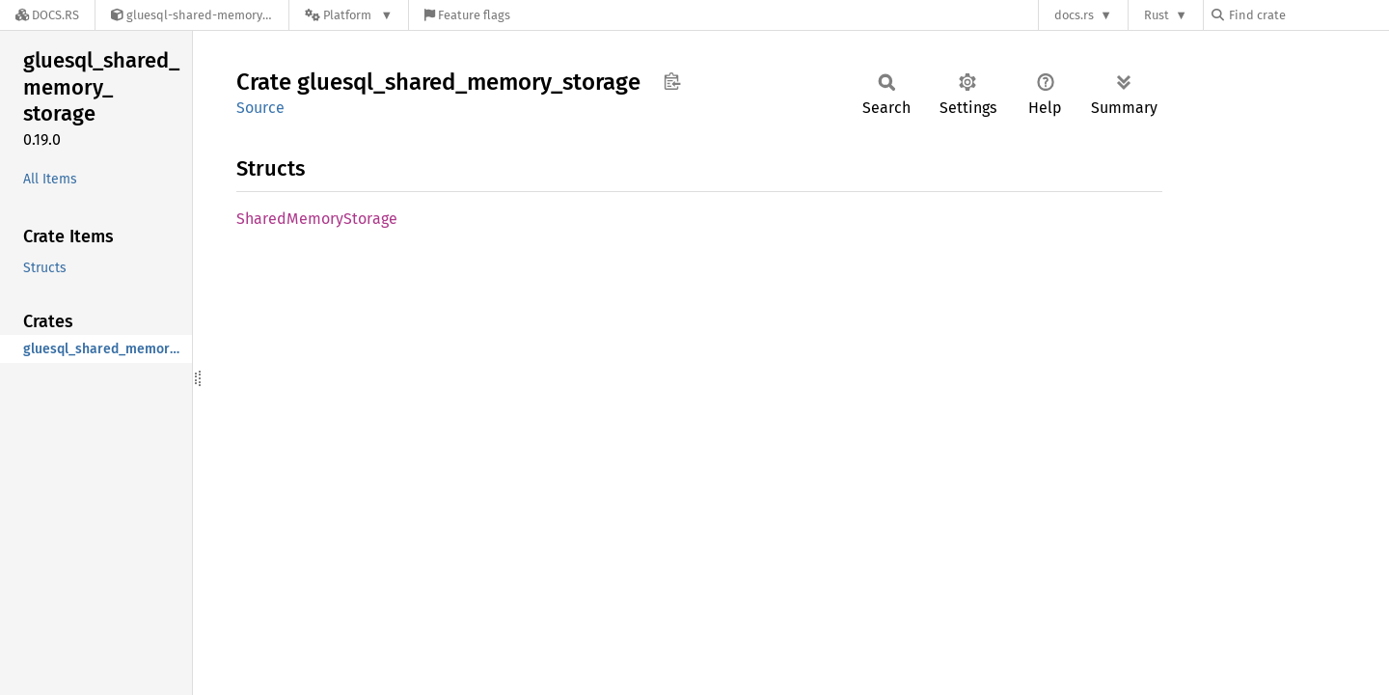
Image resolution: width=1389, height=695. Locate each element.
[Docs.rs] (47, 15)
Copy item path (672, 81)
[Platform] (348, 15)
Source (260, 107)
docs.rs (1074, 15)
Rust (1156, 15)
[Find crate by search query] (1308, 15)
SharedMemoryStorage (316, 218)
